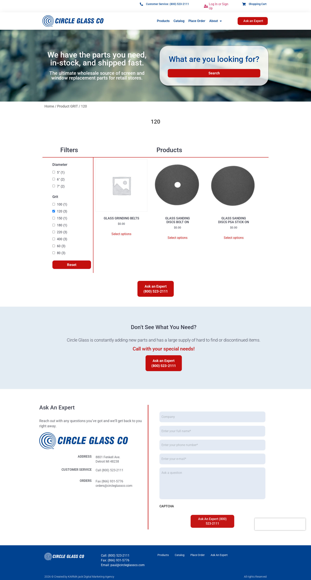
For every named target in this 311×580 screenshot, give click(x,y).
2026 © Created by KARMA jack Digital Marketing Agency (79, 576)
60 (61, 246)
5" (61, 172)
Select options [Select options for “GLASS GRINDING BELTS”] (121, 234)
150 (62, 218)
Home (49, 106)
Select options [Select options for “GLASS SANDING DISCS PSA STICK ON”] (234, 238)
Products (163, 21)
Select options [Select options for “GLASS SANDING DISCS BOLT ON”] (177, 238)
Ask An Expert (219, 555)
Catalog (179, 21)
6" (61, 179)
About (215, 21)
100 (62, 204)
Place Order (196, 21)
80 (61, 253)
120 (62, 211)
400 (62, 239)
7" (61, 186)
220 (62, 232)
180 (62, 225)
